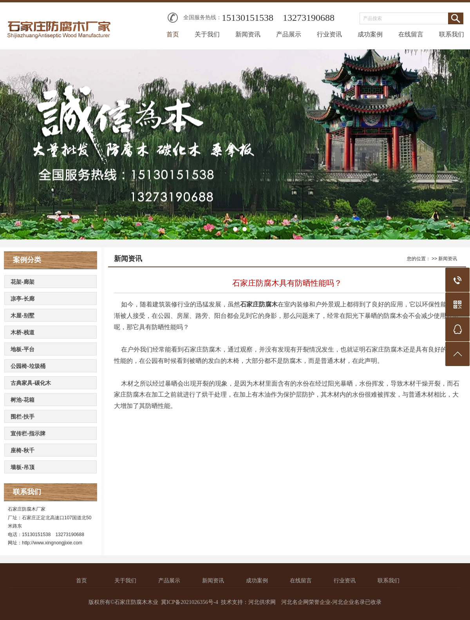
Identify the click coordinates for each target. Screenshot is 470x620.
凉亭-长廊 (22, 298)
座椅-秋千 (22, 450)
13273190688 (308, 18)
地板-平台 (22, 349)
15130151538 (247, 18)
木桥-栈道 (22, 332)
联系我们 (451, 34)
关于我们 (207, 34)
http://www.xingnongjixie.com (52, 543)
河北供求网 (262, 602)
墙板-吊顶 (22, 467)
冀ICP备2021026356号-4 (189, 602)
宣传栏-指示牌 (28, 433)
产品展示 (288, 34)
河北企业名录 (348, 602)
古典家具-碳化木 (31, 383)
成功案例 (370, 34)
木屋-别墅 (22, 315)
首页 (172, 34)
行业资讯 (329, 34)
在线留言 (410, 34)
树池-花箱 (22, 400)
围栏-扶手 (22, 416)
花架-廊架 (22, 282)
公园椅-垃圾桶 (28, 366)
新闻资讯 (247, 34)
